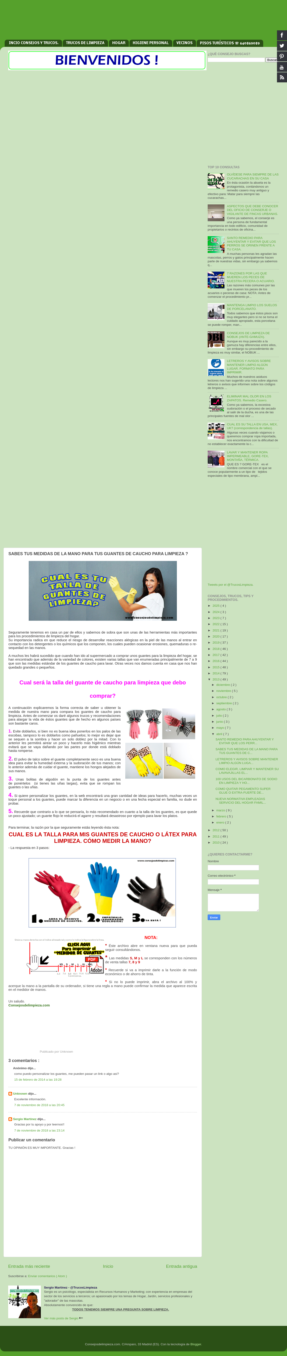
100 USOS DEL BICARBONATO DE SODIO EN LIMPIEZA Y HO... (246, 781)
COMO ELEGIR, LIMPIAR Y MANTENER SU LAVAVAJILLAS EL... (247, 770)
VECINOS (184, 43)
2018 (216, 649)
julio (219, 715)
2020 (216, 636)
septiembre (224, 703)
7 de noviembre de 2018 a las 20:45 (39, 1105)
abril (219, 734)
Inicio (108, 1266)
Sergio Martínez (25, 1119)
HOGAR (118, 43)
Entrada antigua (181, 1266)
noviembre (224, 691)
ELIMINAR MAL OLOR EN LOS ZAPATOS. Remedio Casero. (249, 398)
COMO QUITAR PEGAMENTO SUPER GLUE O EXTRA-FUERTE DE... (243, 790)
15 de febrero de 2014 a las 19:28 (38, 1079)
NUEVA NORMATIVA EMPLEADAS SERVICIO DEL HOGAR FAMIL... (241, 800)
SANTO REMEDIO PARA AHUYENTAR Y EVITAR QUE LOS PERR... (245, 741)
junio (220, 721)
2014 (216, 673)
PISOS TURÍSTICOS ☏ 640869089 (230, 43)
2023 (216, 618)
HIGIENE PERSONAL (151, 43)
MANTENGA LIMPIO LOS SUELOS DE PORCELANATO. (252, 307)
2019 (216, 642)
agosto (221, 709)
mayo (220, 727)
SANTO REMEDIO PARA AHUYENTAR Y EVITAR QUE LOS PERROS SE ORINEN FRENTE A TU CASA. (251, 243)
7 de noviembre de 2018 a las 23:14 (39, 1130)
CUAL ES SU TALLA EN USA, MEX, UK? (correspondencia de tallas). (252, 426)
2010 (216, 842)
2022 (216, 624)
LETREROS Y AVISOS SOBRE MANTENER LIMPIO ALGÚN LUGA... (247, 761)
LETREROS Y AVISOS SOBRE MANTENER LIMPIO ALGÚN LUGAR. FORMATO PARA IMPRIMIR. (249, 366)
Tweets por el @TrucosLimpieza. (230, 584)
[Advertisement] (143, 22)
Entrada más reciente (29, 1266)
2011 (216, 836)
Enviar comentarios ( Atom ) (47, 1276)
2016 (216, 661)
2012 (216, 830)
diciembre (223, 685)
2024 (216, 612)
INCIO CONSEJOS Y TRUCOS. (34, 43)
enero (220, 822)
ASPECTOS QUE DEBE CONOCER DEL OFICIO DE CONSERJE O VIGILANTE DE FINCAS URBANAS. (252, 209)
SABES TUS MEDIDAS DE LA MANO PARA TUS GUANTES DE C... (247, 751)
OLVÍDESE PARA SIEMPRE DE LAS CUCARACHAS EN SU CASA (253, 176)
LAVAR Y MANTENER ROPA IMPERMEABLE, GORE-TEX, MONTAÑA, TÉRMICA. (248, 456)
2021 (216, 630)
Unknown (20, 1093)
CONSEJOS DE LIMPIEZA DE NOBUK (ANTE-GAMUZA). (248, 335)
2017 (216, 655)
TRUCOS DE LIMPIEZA (85, 43)
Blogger (195, 1344)
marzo (221, 810)
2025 (216, 605)
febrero (221, 816)
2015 (216, 667)
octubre (222, 697)
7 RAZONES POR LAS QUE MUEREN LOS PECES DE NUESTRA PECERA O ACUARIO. (251, 277)
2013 (216, 679)
